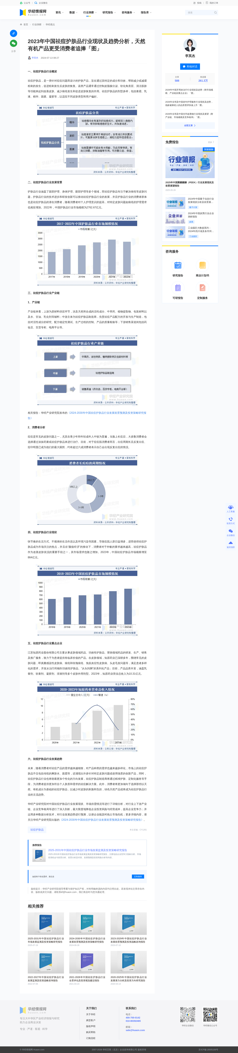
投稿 (197, 3)
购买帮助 (90, 1032)
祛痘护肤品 (37, 829)
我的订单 (212, 2)
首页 (25, 24)
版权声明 (90, 1026)
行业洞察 (88, 12)
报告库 (145, 12)
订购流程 (90, 1038)
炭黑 (191, 222)
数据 (72, 12)
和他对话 (190, 66)
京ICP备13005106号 (208, 1049)
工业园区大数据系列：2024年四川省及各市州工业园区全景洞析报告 (201, 231)
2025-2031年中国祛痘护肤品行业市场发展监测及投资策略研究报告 (87, 850)
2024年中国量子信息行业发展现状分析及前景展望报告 (201, 202)
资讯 (58, 12)
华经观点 (50, 24)
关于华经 (90, 1014)
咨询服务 (127, 12)
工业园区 (193, 236)
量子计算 (193, 207)
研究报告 (107, 12)
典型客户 (90, 1020)
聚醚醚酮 (208, 149)
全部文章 (190, 125)
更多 (211, 142)
